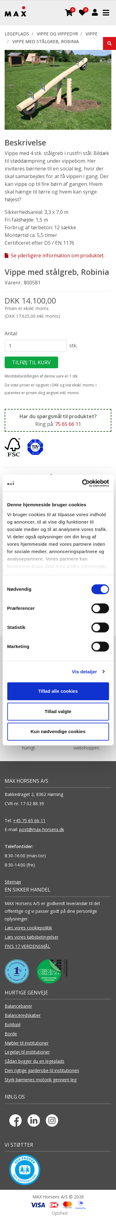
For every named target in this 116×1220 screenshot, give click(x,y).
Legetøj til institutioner (27, 1052)
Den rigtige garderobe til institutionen (42, 1070)
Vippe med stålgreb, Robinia (45, 41)
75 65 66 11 (68, 424)
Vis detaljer (84, 671)
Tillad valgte (58, 711)
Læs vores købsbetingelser (31, 937)
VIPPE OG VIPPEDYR (57, 34)
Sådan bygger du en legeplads (34, 1061)
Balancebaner (18, 1006)
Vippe (91, 34)
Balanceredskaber (23, 1015)
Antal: (11, 333)
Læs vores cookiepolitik (28, 928)
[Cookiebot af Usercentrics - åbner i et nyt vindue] (82, 483)
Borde (11, 1034)
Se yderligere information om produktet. (55, 255)
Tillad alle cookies (58, 691)
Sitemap (13, 882)
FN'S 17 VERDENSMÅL (27, 946)
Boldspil (12, 1024)
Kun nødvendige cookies (58, 731)
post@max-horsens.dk (41, 829)
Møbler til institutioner (27, 1043)
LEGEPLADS (17, 34)
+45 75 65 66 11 (29, 820)
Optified (59, 1213)
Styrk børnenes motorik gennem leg (40, 1080)
